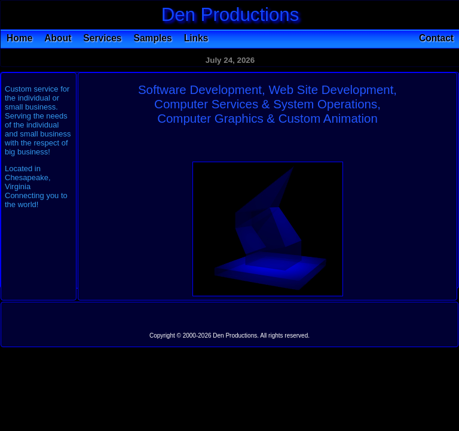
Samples (153, 38)
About (57, 38)
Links (196, 38)
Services (102, 38)
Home (19, 38)
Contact (436, 38)
